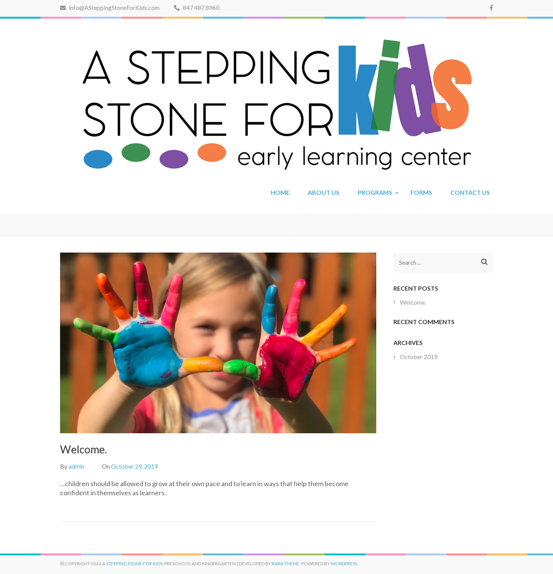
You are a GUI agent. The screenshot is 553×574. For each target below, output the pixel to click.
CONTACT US (470, 192)
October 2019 (418, 356)
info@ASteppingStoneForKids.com (110, 7)
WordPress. (344, 563)
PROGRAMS (375, 192)
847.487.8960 (196, 7)
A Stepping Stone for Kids (132, 563)
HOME (280, 192)
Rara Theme (285, 563)
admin (76, 466)
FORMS (421, 192)
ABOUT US (323, 192)
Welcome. (413, 302)
